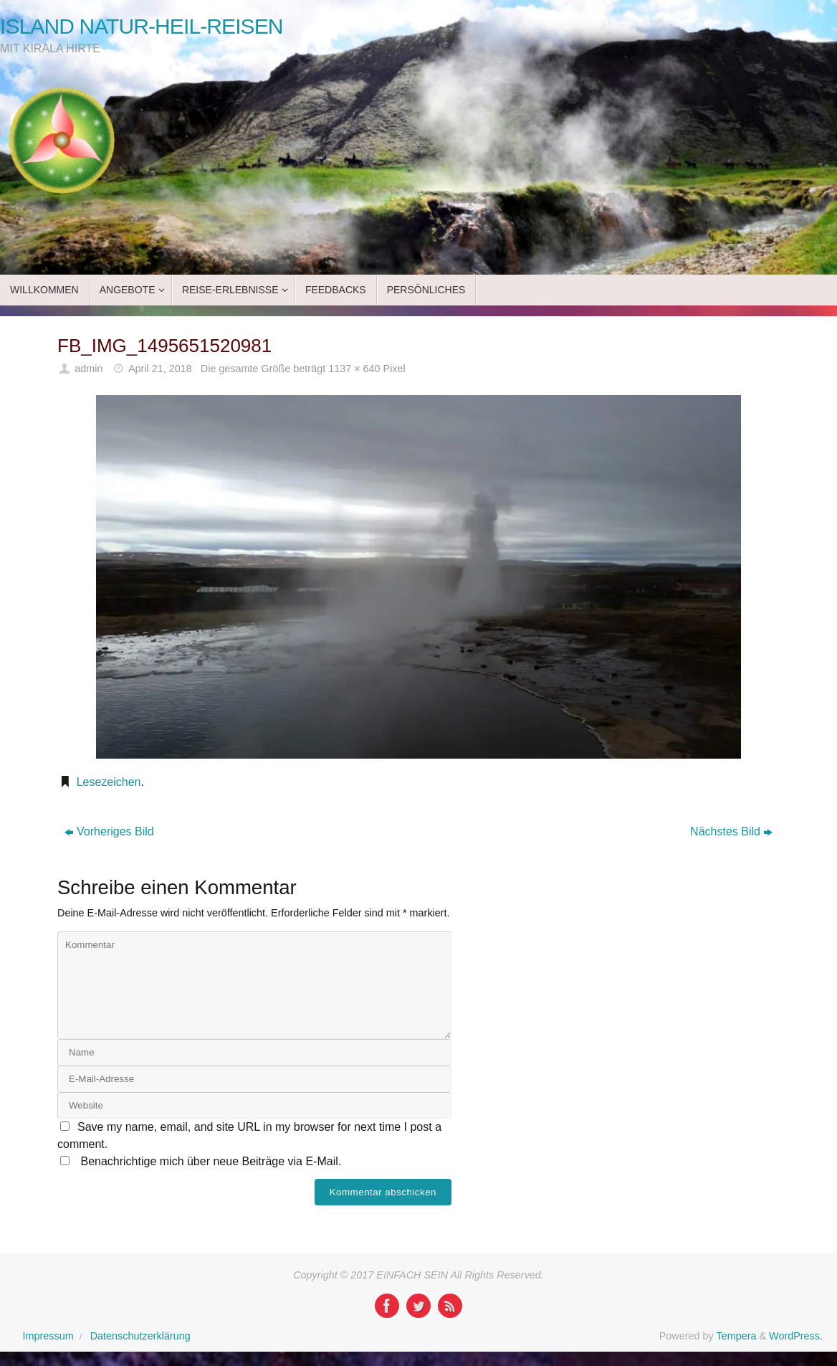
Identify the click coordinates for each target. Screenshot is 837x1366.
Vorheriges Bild (109, 831)
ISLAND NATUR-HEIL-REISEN (141, 26)
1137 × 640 (354, 368)
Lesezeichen (109, 782)
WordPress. (796, 1336)
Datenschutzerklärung (140, 1336)
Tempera (736, 1336)
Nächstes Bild (731, 831)
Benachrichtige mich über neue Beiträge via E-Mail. (210, 1161)
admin (88, 368)
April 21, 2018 (160, 368)
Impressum (48, 1336)
